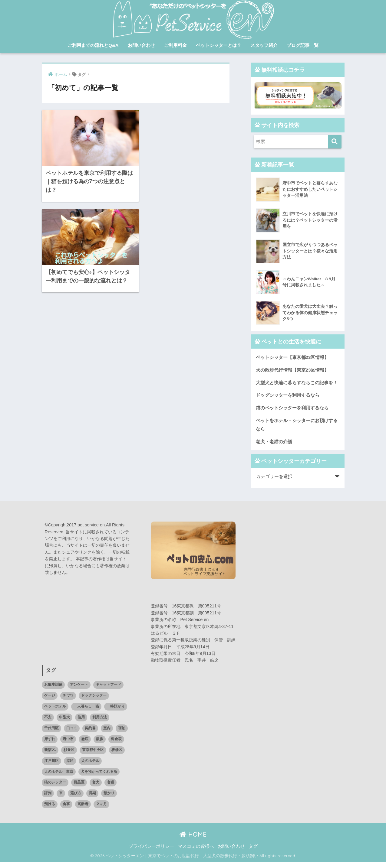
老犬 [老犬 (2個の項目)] (95, 782)
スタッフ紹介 (264, 45)
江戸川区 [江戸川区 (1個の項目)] (51, 761)
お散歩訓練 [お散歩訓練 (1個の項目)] (53, 684)
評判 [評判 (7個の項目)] (47, 793)
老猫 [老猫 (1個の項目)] (110, 782)
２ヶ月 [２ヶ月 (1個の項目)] (101, 804)
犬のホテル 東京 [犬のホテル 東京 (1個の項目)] (58, 771)
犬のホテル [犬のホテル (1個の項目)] (90, 761)
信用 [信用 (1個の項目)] (81, 717)
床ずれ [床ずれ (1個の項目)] (49, 739)
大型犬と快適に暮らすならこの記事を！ (297, 382)
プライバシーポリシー (151, 846)
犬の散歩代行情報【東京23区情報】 (292, 369)
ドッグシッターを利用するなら (287, 395)
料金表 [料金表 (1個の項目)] (116, 739)
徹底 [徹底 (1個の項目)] (84, 739)
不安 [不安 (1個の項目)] (47, 717)
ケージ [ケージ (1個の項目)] (49, 695)
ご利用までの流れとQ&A (93, 45)
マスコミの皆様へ (196, 846)
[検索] (334, 141)
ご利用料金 (175, 45)
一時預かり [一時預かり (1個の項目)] (116, 706)
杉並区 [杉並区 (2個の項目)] (69, 750)
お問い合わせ (141, 45)
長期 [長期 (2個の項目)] (92, 793)
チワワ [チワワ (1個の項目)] (68, 695)
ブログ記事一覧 (302, 45)
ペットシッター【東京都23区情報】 (292, 357)
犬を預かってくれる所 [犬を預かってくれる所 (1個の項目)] (99, 771)
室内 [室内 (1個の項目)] (107, 728)
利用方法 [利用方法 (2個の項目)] (99, 717)
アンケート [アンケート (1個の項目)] (79, 684)
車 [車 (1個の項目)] (61, 793)
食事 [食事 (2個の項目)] (66, 804)
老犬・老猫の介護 (274, 441)
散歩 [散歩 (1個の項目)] (99, 739)
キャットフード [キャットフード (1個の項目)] (108, 684)
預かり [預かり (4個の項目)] (109, 793)
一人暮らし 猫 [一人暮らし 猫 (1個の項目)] (86, 706)
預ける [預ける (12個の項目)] (49, 804)
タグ (253, 846)
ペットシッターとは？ (218, 45)
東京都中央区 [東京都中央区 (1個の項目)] (93, 750)
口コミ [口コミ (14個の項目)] (71, 728)
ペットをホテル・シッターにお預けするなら (297, 424)
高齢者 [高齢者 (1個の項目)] (83, 804)
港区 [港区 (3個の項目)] (70, 761)
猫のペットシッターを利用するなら (292, 407)
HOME (193, 834)
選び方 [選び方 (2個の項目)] (75, 793)
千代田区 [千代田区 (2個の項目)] (51, 728)
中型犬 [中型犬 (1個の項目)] (64, 717)
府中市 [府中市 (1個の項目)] (68, 739)
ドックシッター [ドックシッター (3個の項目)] (94, 695)
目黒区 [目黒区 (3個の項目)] (79, 782)
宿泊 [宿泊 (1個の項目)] (121, 728)
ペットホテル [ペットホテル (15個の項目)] (55, 706)
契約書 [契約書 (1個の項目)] (90, 728)
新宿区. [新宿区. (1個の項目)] (50, 750)
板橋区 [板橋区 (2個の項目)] (116, 750)
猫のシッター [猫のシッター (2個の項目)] (55, 782)
